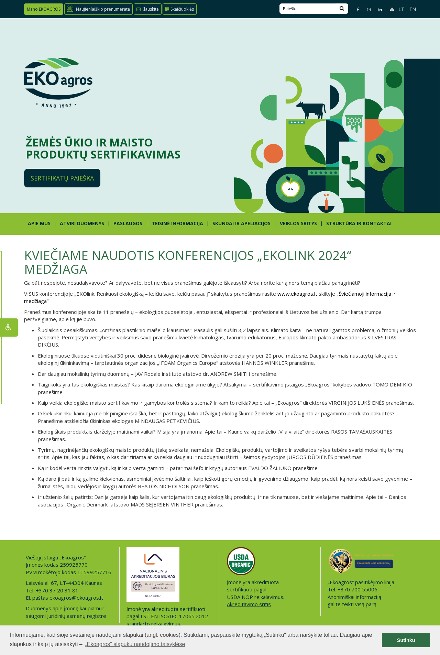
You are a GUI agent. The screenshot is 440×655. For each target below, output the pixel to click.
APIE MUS (39, 223)
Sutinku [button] (406, 640)
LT (401, 9)
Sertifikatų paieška (62, 178)
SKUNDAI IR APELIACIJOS (241, 223)
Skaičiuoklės (179, 9)
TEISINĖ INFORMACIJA (177, 223)
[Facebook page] (355, 9)
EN (412, 9)
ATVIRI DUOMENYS (82, 223)
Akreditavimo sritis (249, 604)
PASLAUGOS (127, 223)
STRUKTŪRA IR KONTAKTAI (359, 223)
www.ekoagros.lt (297, 293)
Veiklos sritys (298, 223)
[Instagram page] (366, 9)
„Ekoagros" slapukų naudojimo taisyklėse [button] (135, 644)
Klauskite (147, 9)
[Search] (342, 8)
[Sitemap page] (389, 9)
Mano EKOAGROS (43, 9)
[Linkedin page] (377, 9)
